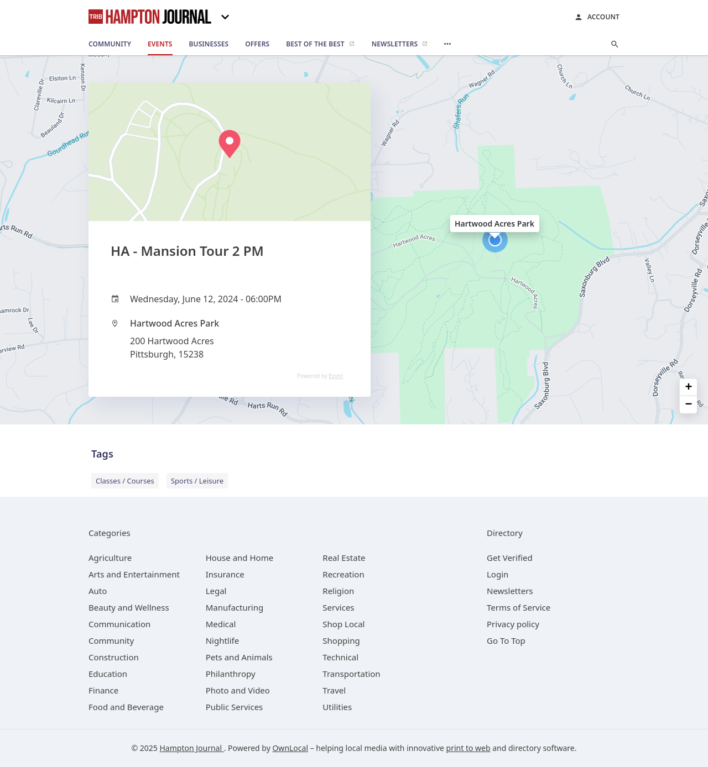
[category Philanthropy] (231, 673)
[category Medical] (221, 623)
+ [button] (689, 388)
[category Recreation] (343, 574)
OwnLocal (290, 748)
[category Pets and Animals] (239, 657)
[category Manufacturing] (235, 607)
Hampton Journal (191, 748)
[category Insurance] (225, 574)
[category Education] (107, 673)
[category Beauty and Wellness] (128, 607)
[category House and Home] (240, 557)
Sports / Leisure (197, 481)
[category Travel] (334, 690)
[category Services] (338, 607)
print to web (468, 748)
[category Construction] (113, 657)
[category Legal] (216, 590)
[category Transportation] (351, 673)
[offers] (257, 44)
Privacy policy (513, 623)
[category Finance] (103, 690)
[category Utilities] (337, 706)
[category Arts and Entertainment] (134, 574)
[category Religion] (338, 590)
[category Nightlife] (223, 640)
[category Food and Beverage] (126, 706)
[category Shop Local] (343, 623)
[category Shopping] (341, 640)
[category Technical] (340, 657)
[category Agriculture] (110, 557)
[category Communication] (119, 623)
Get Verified (510, 557)
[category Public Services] (234, 706)
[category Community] (111, 640)
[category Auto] (97, 590)
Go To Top (506, 640)
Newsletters (510, 590)
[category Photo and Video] (238, 690)
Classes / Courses (125, 481)
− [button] (689, 405)
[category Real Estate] (343, 557)
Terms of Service (518, 607)
